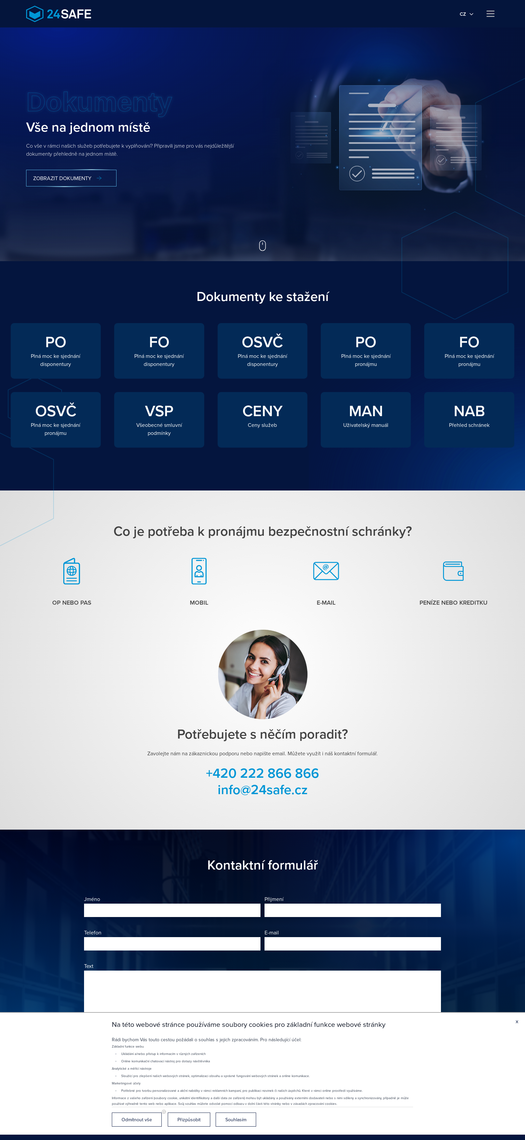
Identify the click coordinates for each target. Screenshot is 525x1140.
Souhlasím (235, 1119)
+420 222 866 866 (262, 773)
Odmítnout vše (137, 1119)
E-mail (272, 932)
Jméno (92, 899)
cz (467, 13)
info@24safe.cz (263, 789)
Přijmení (274, 899)
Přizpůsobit (189, 1119)
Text (88, 966)
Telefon (92, 932)
